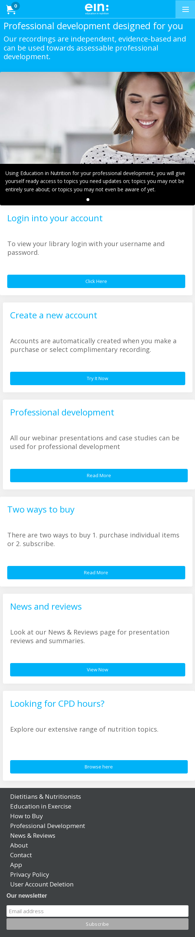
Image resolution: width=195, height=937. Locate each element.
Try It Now (97, 378)
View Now (97, 669)
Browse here (99, 766)
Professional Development (47, 825)
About (19, 845)
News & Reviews (32, 835)
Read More (99, 475)
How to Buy (26, 816)
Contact (21, 855)
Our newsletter (27, 896)
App (16, 864)
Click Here (96, 281)
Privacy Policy (29, 874)
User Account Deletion (41, 884)
